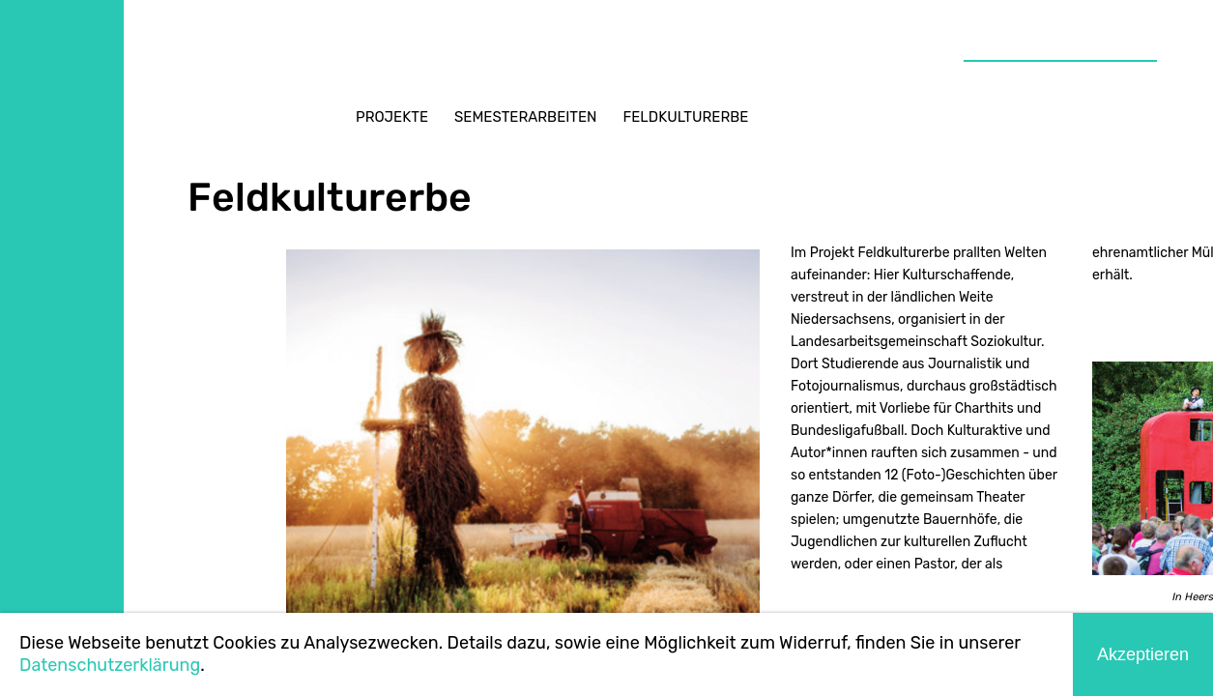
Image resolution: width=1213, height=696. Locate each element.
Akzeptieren (1143, 654)
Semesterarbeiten (525, 117)
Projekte (392, 117)
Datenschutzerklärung (109, 665)
